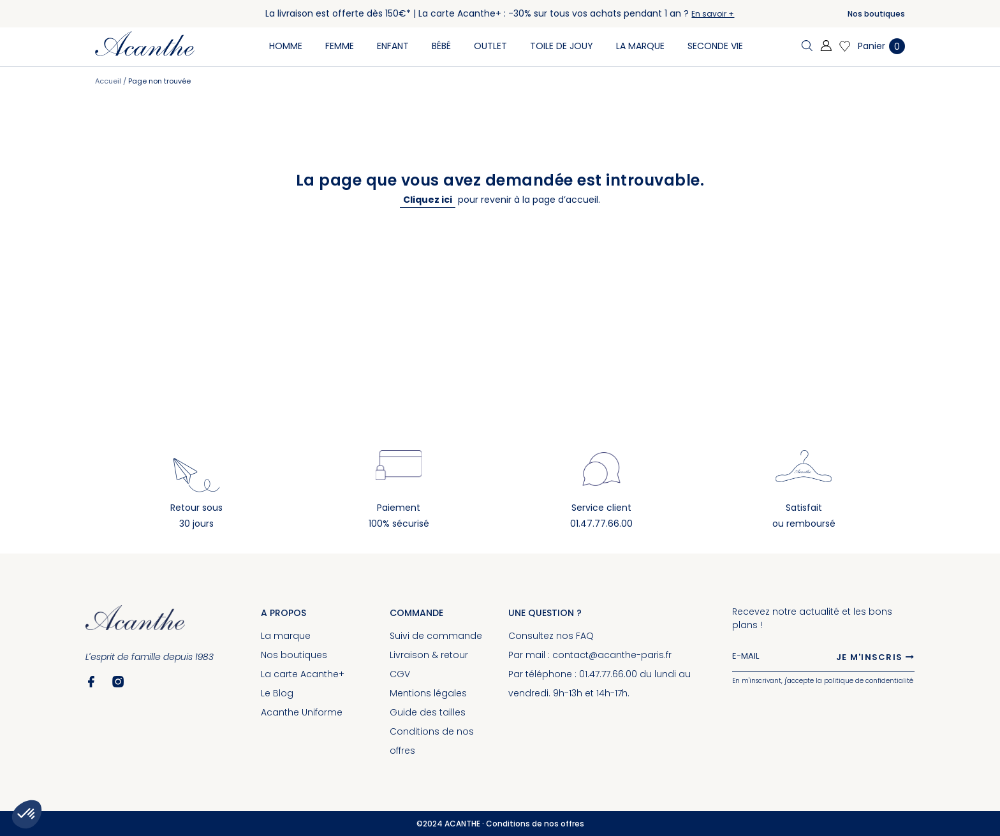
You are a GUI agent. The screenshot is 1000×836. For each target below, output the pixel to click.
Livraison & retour (429, 655)
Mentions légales (428, 693)
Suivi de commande (436, 635)
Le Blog (277, 693)
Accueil (109, 81)
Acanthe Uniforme (301, 712)
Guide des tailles (428, 712)
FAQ (585, 635)
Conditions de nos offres (535, 823)
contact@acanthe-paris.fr (612, 655)
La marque (286, 635)
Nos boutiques (876, 13)
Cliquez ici (427, 199)
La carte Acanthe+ (302, 674)
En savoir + (712, 13)
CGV (400, 674)
